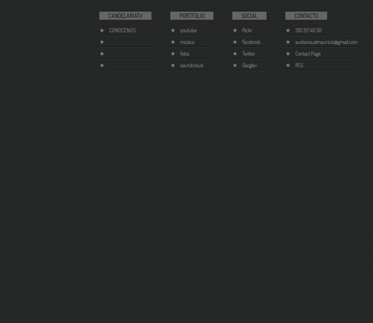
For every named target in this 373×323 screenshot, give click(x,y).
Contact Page (307, 53)
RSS (299, 65)
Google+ (249, 65)
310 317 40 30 (308, 30)
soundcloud (191, 65)
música (187, 42)
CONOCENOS (122, 30)
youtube (188, 30)
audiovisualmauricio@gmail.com (326, 42)
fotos (184, 53)
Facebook (251, 42)
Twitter (248, 53)
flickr (247, 30)
